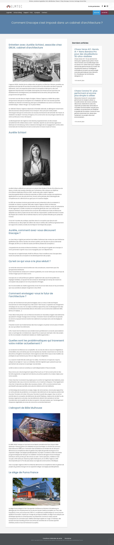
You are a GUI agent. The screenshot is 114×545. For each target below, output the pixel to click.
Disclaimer (68, 538)
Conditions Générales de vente (52, 538)
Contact (44, 12)
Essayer (96, 12)
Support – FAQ (28, 12)
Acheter (104, 12)
